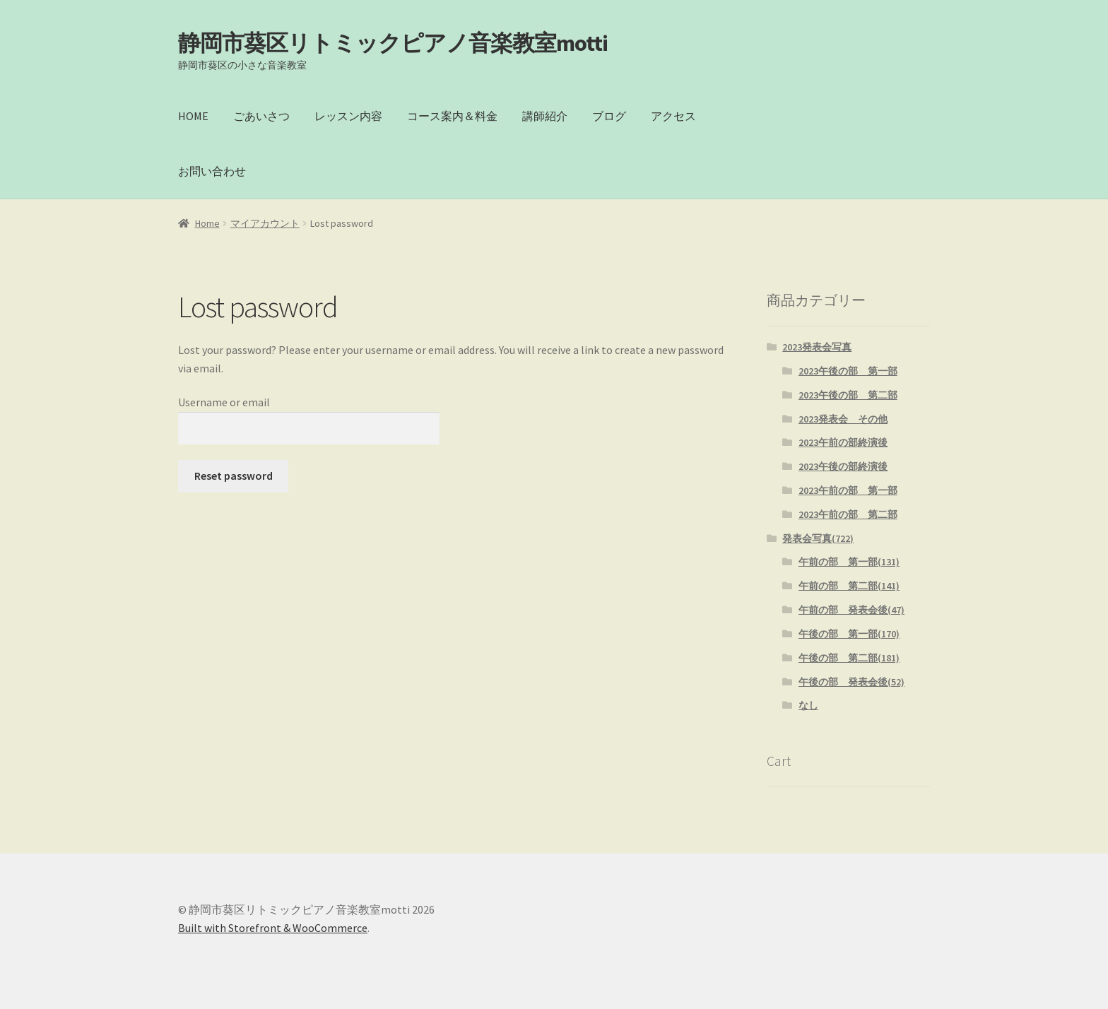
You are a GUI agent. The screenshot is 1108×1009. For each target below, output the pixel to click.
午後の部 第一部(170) (849, 633)
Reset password (233, 475)
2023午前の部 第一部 (847, 490)
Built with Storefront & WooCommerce (272, 928)
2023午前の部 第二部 (847, 514)
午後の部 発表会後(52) (851, 681)
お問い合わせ (212, 171)
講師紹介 (544, 116)
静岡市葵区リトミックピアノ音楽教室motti (393, 43)
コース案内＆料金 (452, 116)
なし (808, 705)
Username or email (224, 402)
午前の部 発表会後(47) (851, 609)
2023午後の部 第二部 (847, 395)
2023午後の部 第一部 (847, 371)
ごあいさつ (261, 116)
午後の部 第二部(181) (849, 657)
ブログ (609, 116)
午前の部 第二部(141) (849, 585)
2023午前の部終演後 (843, 442)
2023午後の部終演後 (843, 466)
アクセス (673, 116)
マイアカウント (265, 223)
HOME (193, 116)
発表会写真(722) (818, 538)
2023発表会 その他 (843, 419)
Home (207, 223)
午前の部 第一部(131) (849, 561)
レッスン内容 (348, 116)
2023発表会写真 (816, 347)
